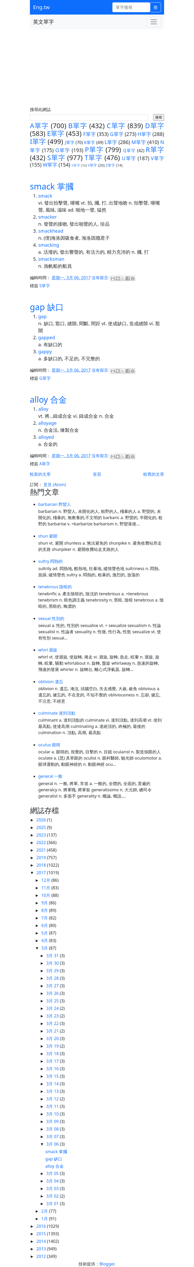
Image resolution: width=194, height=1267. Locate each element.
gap (42, 316)
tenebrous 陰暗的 (55, 587)
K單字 (89, 142)
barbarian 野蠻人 (54, 504)
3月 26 (53, 993)
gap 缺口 (47, 306)
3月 (45, 948)
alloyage (47, 423)
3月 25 (53, 1001)
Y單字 (92, 165)
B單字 (77, 125)
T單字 (93, 157)
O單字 (62, 150)
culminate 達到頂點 (56, 713)
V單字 (157, 158)
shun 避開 (47, 536)
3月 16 (53, 1069)
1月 (45, 1219)
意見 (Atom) (54, 484)
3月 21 (53, 1031)
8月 (45, 910)
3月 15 (53, 1076)
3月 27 (53, 986)
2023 (41, 835)
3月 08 (53, 1129)
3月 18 (53, 1053)
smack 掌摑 (52, 186)
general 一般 (50, 776)
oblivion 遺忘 (50, 681)
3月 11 (53, 1106)
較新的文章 (40, 474)
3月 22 (53, 1023)
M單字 (139, 142)
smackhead (50, 231)
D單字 (154, 125)
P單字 (94, 149)
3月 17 (53, 1061)
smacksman (51, 259)
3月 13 (53, 1091)
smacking (48, 245)
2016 (41, 1226)
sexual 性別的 (51, 618)
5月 (45, 933)
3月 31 (53, 955)
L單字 (111, 142)
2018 (41, 865)
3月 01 (53, 1203)
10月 (46, 895)
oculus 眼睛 (49, 745)
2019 (41, 857)
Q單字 (129, 150)
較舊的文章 (153, 474)
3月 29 (53, 971)
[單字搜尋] (131, 7)
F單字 (89, 134)
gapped (46, 337)
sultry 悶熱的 (50, 561)
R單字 (155, 149)
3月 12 (53, 1099)
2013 (41, 1249)
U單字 (129, 158)
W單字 (50, 164)
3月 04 (53, 1181)
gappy (45, 351)
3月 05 (53, 1173)
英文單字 (43, 21)
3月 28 (53, 978)
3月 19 (53, 1046)
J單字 (69, 142)
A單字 (39, 125)
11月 (46, 888)
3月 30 (53, 963)
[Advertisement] (97, 68)
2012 (41, 1256)
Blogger (106, 1264)
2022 (41, 842)
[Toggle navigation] (153, 22)
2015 (41, 1234)
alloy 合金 (48, 399)
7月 (45, 918)
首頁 (97, 474)
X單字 (76, 165)
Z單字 (110, 165)
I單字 (38, 141)
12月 (46, 880)
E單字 (55, 133)
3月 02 (53, 1196)
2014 (41, 1241)
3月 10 (53, 1114)
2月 (45, 1211)
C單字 (116, 125)
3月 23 (53, 1016)
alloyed (46, 437)
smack (45, 196)
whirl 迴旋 (47, 650)
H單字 (144, 134)
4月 (45, 940)
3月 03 (53, 1188)
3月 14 (53, 1084)
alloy (43, 409)
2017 (41, 873)
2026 (41, 820)
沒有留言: (101, 277)
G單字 (117, 134)
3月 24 (53, 1008)
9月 (45, 903)
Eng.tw (41, 7)
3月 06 (53, 1144)
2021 (41, 850)
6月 (45, 925)
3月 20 (53, 1038)
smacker (47, 217)
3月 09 (53, 1121)
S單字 (56, 157)
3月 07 (53, 1136)
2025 (41, 827)
